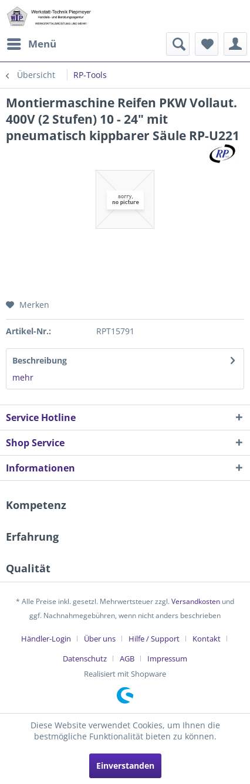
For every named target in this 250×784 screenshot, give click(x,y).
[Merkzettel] (206, 44)
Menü (31, 42)
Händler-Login (46, 638)
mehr (22, 377)
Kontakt (206, 638)
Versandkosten (195, 601)
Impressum (167, 658)
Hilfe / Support (154, 638)
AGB (127, 658)
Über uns (100, 638)
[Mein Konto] (235, 44)
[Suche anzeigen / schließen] (178, 44)
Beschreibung (39, 360)
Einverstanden (125, 765)
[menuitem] (31, 44)
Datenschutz (85, 658)
